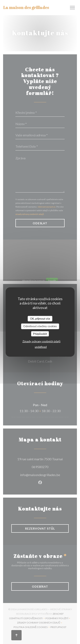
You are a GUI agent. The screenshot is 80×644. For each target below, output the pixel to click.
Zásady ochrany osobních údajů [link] (41, 341)
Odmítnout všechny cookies (40, 326)
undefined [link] (41, 347)
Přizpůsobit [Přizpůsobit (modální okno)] (40, 333)
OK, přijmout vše (40, 318)
